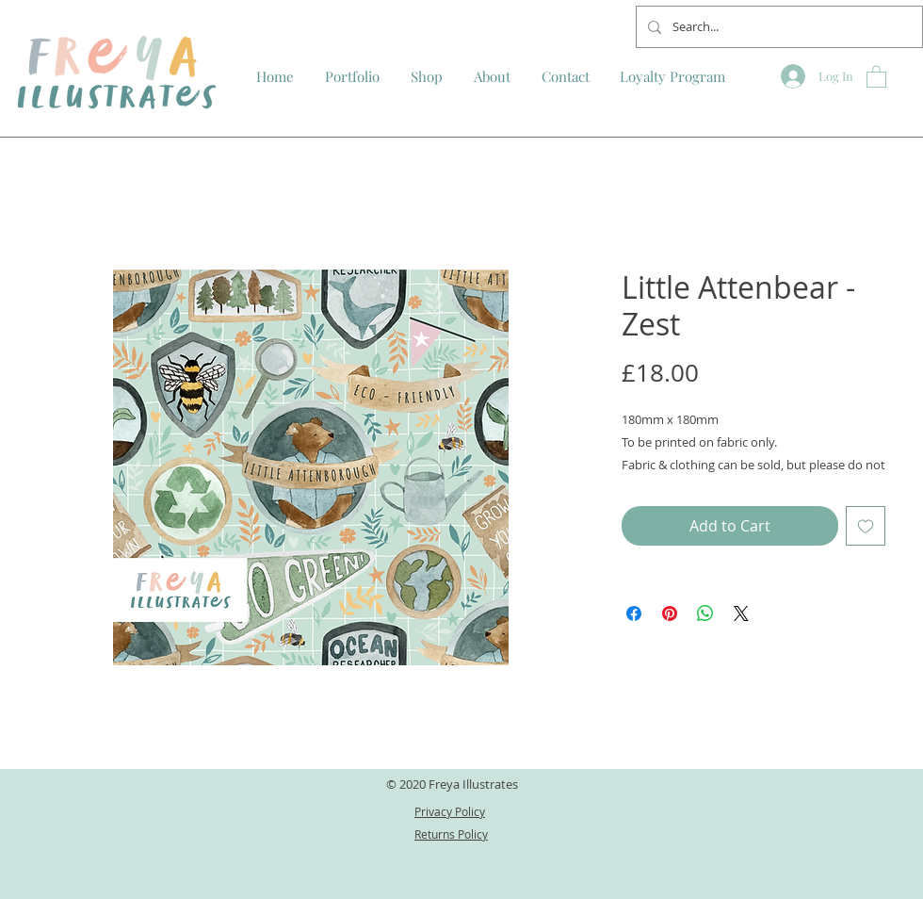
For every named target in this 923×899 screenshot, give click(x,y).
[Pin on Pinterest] (669, 613)
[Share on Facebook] (634, 613)
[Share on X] (741, 613)
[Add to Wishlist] (865, 526)
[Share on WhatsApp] (705, 613)
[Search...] (777, 27)
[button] (876, 76)
